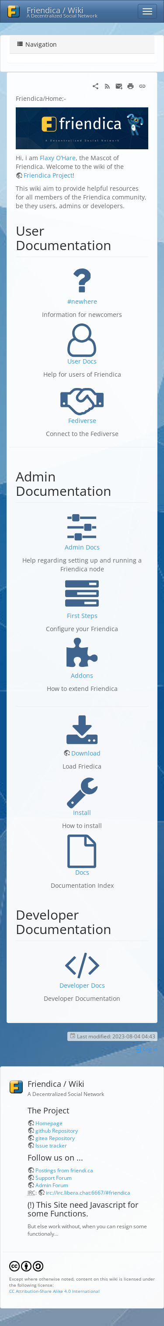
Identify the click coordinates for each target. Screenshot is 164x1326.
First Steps (82, 615)
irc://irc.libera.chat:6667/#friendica (88, 1192)
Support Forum (53, 1177)
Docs (82, 872)
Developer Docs (82, 985)
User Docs (82, 361)
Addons (82, 675)
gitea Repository (55, 1137)
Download (86, 753)
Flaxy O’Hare (58, 158)
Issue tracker (51, 1145)
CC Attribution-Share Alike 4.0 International (54, 1291)
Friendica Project (48, 175)
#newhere (82, 301)
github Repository (56, 1130)
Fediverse (82, 420)
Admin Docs (82, 547)
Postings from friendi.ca (64, 1170)
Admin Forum (51, 1185)
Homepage (49, 1123)
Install (82, 812)
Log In (146, 1048)
